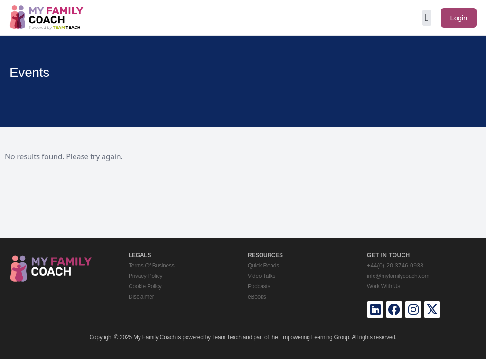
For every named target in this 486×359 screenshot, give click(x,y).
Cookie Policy (145, 286)
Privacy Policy (145, 276)
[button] (426, 18)
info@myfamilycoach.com (398, 276)
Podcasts (259, 286)
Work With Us (383, 286)
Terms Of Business (151, 265)
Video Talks (261, 276)
